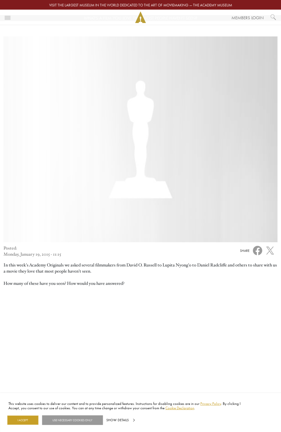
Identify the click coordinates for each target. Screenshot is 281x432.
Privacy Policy (210, 403)
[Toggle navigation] (7, 17)
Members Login (247, 17)
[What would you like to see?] (273, 17)
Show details (117, 420)
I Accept (22, 420)
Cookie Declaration (179, 407)
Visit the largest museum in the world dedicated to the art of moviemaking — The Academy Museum (140, 5)
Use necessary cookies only (72, 420)
